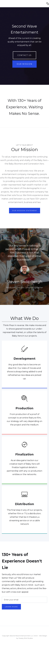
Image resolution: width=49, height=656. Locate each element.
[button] (47, 4)
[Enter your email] (24, 600)
